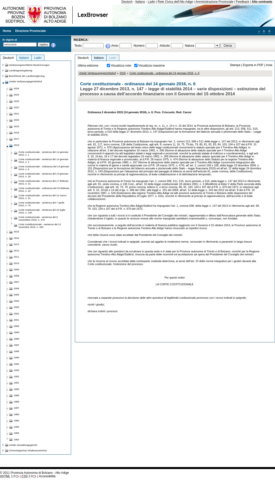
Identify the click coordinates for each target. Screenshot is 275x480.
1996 (16, 351)
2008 (16, 275)
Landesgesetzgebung (20, 70)
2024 (16, 94)
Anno (114, 45)
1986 (16, 414)
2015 (16, 231)
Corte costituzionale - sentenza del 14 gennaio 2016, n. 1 (43, 153)
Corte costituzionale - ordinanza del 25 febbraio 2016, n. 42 (43, 189)
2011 (16, 256)
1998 (16, 338)
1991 (16, 382)
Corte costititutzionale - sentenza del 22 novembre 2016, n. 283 (39, 225)
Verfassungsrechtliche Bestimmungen (29, 65)
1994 (16, 364)
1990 (16, 389)
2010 (16, 263)
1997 (16, 345)
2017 (16, 138)
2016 (123, 73)
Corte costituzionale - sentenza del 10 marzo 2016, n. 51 (42, 196)
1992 (16, 376)
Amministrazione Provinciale (214, 1)
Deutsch (127, 1)
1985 (16, 420)
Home (7, 31)
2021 (16, 113)
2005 (16, 294)
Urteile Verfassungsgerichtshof (97, 73)
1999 (16, 332)
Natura (189, 45)
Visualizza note (121, 65)
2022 (16, 107)
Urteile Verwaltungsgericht (23, 445)
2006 (16, 288)
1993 (16, 370)
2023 (16, 101)
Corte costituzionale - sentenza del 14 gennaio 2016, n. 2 (43, 160)
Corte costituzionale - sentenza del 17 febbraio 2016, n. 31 (43, 182)
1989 (16, 395)
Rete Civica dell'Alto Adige (175, 1)
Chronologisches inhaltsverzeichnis (28, 450)
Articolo (165, 45)
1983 (16, 433)
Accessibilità (47, 476)
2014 (16, 238)
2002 (16, 313)
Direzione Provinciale (30, 31)
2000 (16, 326)
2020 (16, 119)
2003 (16, 307)
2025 (16, 88)
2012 (16, 250)
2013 (16, 244)
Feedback (242, 1)
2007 (16, 282)
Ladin (151, 1)
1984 (16, 426)
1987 (16, 407)
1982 (16, 439)
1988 (16, 401)
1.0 (7, 476)
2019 (16, 126)
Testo (78, 45)
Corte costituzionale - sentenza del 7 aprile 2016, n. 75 (41, 204)
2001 (16, 319)
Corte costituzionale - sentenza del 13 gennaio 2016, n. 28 (43, 175)
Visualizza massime (151, 65)
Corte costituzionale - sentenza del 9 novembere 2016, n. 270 (38, 218)
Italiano (140, 1)
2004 (16, 300)
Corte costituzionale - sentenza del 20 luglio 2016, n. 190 (41, 211)
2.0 (27, 476)
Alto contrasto (262, 1)
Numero (139, 45)
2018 (16, 132)
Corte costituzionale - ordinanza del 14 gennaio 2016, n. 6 (164, 73)
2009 (16, 269)
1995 (16, 357)
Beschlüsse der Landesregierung (26, 76)
